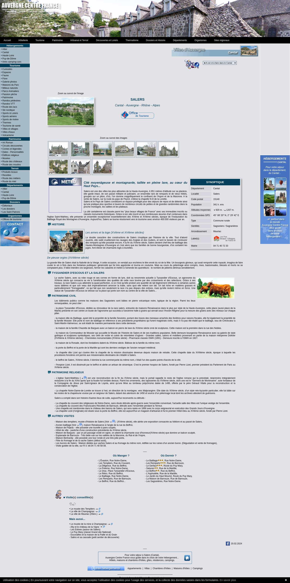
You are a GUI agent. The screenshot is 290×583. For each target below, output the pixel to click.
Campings (198, 568)
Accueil (7, 40)
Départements (180, 40)
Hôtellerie (23, 40)
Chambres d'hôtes (162, 568)
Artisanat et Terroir (79, 40)
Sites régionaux (221, 40)
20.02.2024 (236, 543)
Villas (146, 568)
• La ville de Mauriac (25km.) (86, 514)
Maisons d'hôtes (182, 568)
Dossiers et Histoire (155, 40)
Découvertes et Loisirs (107, 40)
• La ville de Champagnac (84, 511)
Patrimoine (57, 40)
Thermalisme (131, 40)
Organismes (200, 40)
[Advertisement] (145, 18)
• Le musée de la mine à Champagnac (91, 524)
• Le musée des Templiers (84, 509)
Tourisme (40, 40)
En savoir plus (228, 580)
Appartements (134, 568)
